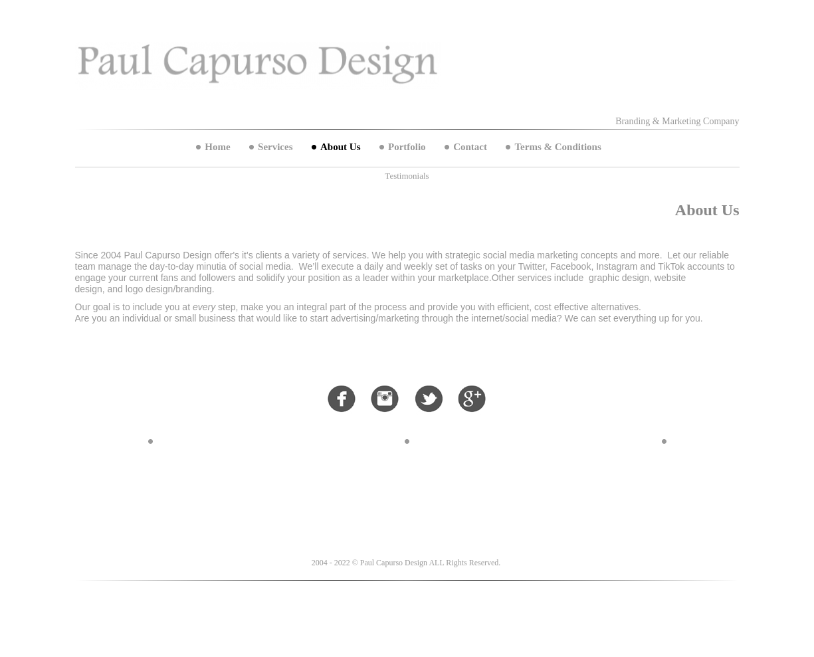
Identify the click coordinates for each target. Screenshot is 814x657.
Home (217, 146)
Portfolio (407, 146)
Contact (470, 146)
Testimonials (407, 176)
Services (275, 146)
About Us (340, 146)
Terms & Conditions (557, 146)
